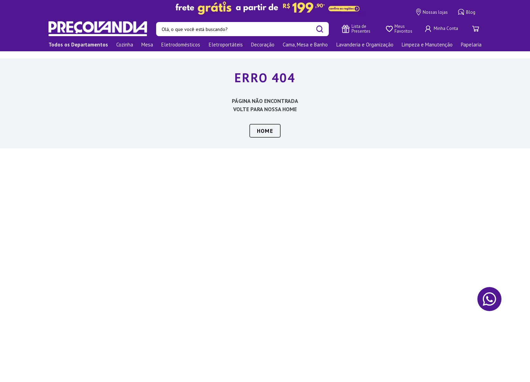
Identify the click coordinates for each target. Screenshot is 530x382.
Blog (466, 12)
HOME (265, 123)
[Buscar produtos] (319, 29)
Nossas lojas (432, 12)
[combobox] (242, 29)
